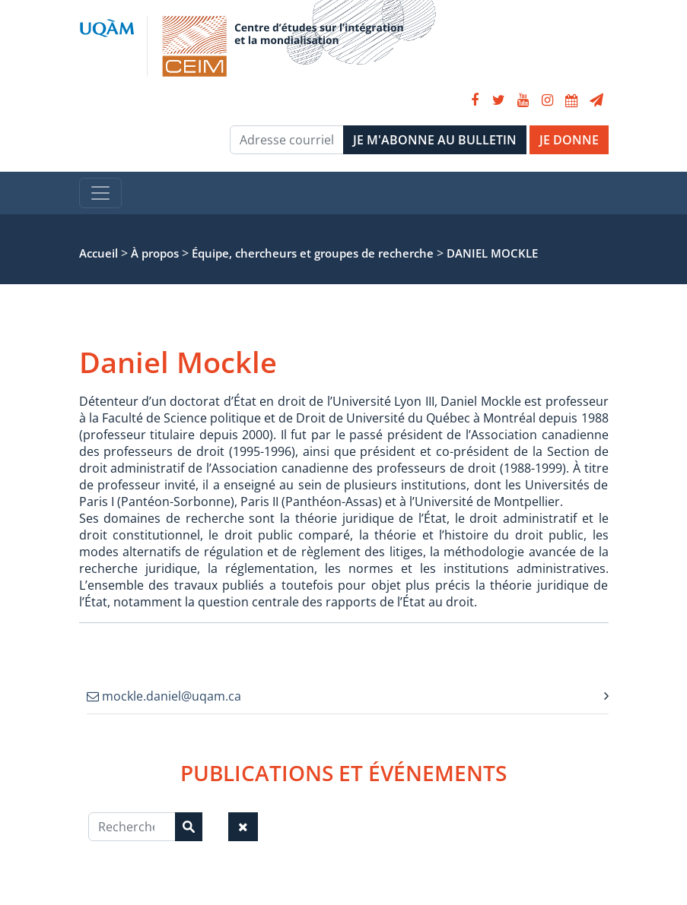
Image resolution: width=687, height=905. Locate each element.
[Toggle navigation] (100, 193)
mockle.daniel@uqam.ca (164, 696)
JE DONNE (569, 139)
